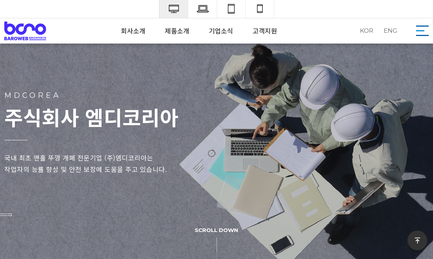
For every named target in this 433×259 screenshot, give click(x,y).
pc (173, 9)
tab (231, 9)
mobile (259, 9)
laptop (202, 9)
